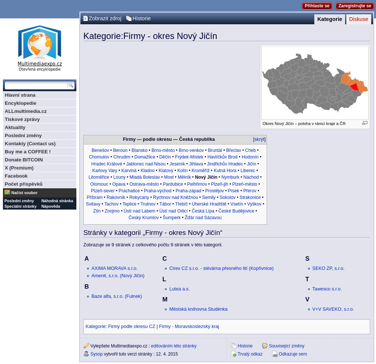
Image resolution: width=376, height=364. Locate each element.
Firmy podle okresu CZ (131, 326)
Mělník (184, 177)
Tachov (111, 204)
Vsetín (237, 204)
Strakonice (250, 197)
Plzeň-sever (103, 190)
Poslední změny (23, 135)
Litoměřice (98, 177)
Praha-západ (188, 190)
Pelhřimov (197, 184)
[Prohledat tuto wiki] (36, 85)
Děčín (165, 157)
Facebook (16, 176)
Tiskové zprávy (22, 119)
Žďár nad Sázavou (203, 217)
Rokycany (139, 197)
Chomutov (99, 157)
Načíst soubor (24, 192)
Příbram (94, 197)
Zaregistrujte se (355, 5)
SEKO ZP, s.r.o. (328, 268)
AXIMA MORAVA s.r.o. (114, 268)
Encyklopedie (20, 103)
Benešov (100, 150)
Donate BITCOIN (24, 160)
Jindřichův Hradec (225, 164)
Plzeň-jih (219, 184)
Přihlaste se (317, 5)
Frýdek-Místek (189, 157)
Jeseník (177, 164)
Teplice (130, 204)
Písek (233, 190)
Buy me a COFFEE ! (28, 151)
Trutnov (147, 204)
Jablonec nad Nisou (146, 164)
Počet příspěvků (24, 184)
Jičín (251, 164)
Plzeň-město (244, 184)
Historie (142, 18)
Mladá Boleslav (145, 177)
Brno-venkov (191, 150)
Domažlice (144, 157)
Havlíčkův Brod (222, 157)
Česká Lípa (203, 211)
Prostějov (214, 190)
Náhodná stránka (57, 201)
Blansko (139, 150)
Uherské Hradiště (209, 204)
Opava (119, 184)
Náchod (251, 177)
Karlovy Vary (104, 170)
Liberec (248, 170)
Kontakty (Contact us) (30, 143)
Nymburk (230, 177)
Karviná (129, 170)
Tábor (165, 204)
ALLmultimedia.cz (26, 111)
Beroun (120, 150)
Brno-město (163, 150)
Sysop (96, 354)
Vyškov (254, 204)
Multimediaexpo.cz (39, 47)
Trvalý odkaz (250, 354)
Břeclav (233, 150)
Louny (119, 177)
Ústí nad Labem (139, 211)
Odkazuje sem (293, 354)
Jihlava (196, 164)
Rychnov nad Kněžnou (175, 197)
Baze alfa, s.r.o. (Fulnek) (116, 296)
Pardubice (173, 184)
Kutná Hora (225, 170)
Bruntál (215, 150)
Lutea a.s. (179, 289)
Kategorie (329, 19)
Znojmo (112, 211)
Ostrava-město (144, 184)
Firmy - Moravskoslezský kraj (189, 326)
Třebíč (181, 204)
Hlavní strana (20, 95)
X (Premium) (19, 168)
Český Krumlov (144, 217)
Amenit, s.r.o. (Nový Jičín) (118, 275)
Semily (209, 197)
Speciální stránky (20, 206)
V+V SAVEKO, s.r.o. (333, 309)
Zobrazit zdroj (105, 18)
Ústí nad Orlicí (173, 211)
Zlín (97, 211)
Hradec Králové (106, 164)
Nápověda (50, 206)
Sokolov (227, 197)
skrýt (259, 139)
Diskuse (358, 19)
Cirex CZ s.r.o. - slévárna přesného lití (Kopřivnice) (221, 268)
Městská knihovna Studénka (198, 309)
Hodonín (250, 157)
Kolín (182, 170)
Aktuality (15, 127)
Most (169, 177)
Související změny (286, 346)
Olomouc (99, 184)
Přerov (249, 190)
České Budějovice (236, 211)
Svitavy (93, 204)
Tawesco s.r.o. (327, 289)
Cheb (250, 150)
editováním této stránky (173, 346)
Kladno (148, 170)
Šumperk (172, 217)
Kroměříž (201, 170)
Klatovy (166, 170)
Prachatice (129, 190)
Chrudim (121, 157)
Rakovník (115, 197)
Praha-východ (157, 190)
